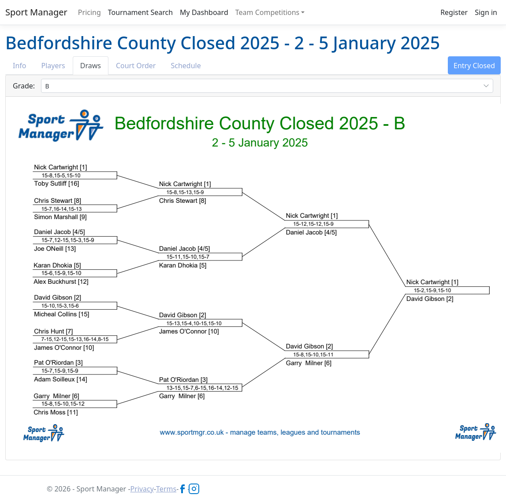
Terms (166, 489)
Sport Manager (36, 12)
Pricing (89, 12)
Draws (90, 65)
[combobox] (267, 86)
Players (53, 65)
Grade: (24, 86)
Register (454, 12)
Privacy (142, 489)
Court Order (136, 65)
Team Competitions (267, 12)
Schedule (186, 65)
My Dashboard (204, 12)
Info (19, 65)
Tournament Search (140, 12)
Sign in (486, 12)
